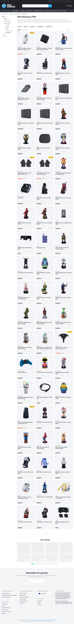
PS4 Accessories (7, 23)
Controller (7, 25)
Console (23, 10)
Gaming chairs (23, 599)
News (9, 10)
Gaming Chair (29, 10)
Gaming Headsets (24, 601)
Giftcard (52, 1)
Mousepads (22, 602)
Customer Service (68, 1)
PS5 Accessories (7, 21)
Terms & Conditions (6, 597)
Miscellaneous (8, 32)
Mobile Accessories (38, 10)
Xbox (4, 34)
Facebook (40, 600)
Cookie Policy (5, 603)
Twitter (39, 602)
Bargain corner (57, 10)
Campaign (4, 10)
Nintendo (5, 36)
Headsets (7, 27)
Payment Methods (6, 607)
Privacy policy (5, 609)
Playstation (5, 18)
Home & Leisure (49, 10)
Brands (64, 10)
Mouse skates (23, 595)
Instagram (40, 604)
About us (4, 605)
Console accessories (24, 597)
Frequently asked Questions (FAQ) (9, 595)
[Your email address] (31, 581)
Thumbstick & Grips (9, 30)
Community (58, 1)
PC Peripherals (15, 10)
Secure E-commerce (6, 611)
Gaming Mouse (23, 593)
